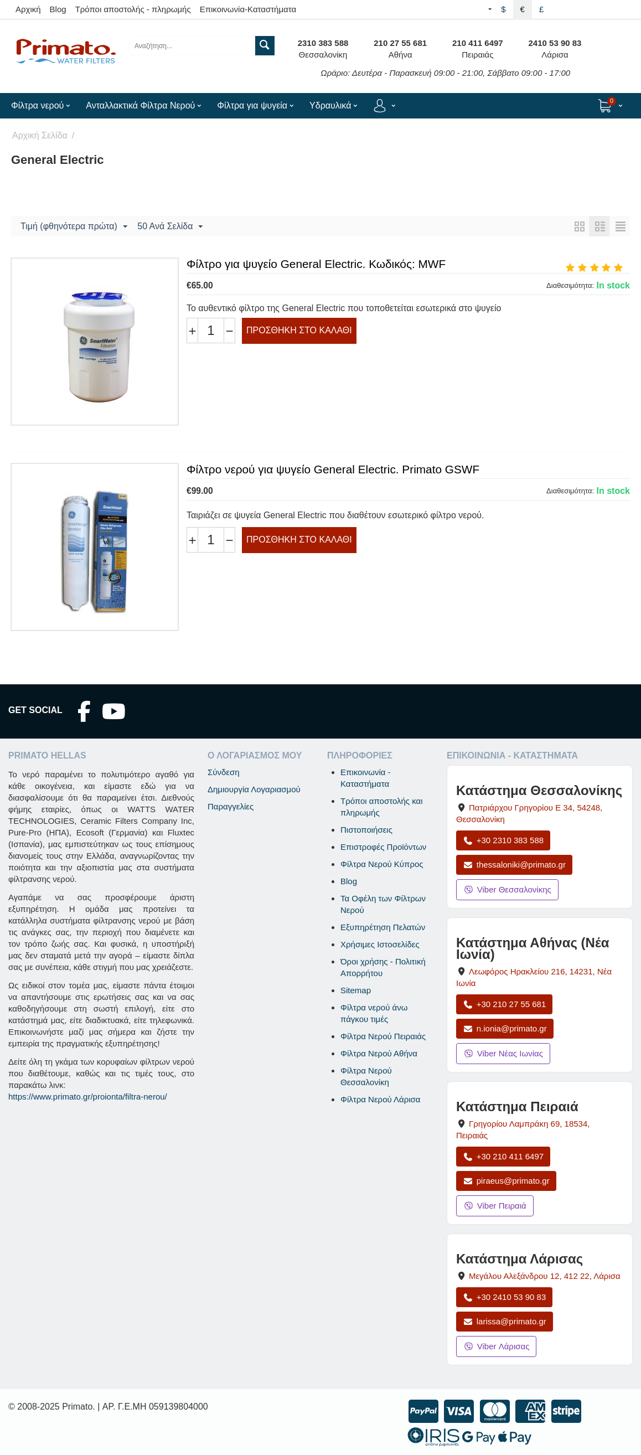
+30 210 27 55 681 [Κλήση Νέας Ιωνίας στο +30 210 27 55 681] (504, 1004)
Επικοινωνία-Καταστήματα (248, 9)
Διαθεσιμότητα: (570, 285)
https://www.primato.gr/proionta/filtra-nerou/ (87, 1096)
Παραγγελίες (231, 806)
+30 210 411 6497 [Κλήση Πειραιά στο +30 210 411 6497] (503, 1156)
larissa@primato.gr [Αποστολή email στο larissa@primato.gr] (504, 1321)
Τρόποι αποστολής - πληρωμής (133, 9)
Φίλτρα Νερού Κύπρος (381, 864)
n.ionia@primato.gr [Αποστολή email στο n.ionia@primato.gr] (505, 1028)
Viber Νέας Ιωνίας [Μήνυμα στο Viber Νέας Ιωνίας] (503, 1053)
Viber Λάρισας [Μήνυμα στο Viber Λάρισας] (496, 1346)
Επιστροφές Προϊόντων (383, 847)
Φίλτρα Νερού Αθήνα (378, 1053)
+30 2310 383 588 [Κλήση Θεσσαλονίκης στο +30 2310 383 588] (503, 840)
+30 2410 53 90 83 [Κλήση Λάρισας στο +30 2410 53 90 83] (504, 1297)
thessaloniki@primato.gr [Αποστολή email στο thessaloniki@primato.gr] (514, 864)
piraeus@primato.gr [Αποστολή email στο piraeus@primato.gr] (506, 1180)
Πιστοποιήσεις (366, 829)
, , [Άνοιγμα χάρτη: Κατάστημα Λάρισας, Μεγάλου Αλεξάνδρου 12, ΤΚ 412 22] (545, 1276)
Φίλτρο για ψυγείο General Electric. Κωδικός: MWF (316, 263)
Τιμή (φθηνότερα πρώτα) (73, 227)
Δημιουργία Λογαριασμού (254, 789)
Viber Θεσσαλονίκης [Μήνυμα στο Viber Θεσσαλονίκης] (507, 889)
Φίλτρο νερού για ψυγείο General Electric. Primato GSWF (333, 469)
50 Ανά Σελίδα (170, 227)
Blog (58, 9)
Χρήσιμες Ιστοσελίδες (380, 944)
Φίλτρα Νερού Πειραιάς (383, 1036)
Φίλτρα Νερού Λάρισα (380, 1099)
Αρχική (28, 9)
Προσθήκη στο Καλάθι (299, 330)
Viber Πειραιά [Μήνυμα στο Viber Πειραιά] (494, 1205)
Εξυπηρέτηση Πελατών (382, 927)
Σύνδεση (224, 772)
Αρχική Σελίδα (40, 135)
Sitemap (355, 990)
